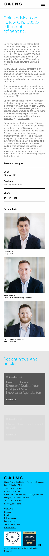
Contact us (8, 509)
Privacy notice (10, 518)
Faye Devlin (23, 118)
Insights (7, 515)
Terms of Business (12, 524)
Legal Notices (10, 521)
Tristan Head (18, 101)
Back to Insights (13, 163)
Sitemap (7, 512)
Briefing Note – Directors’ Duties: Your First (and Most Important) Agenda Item (24, 390)
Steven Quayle (19, 111)
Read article (11, 402)
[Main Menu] (43, 4)
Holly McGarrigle (26, 108)
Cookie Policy (10, 528)
